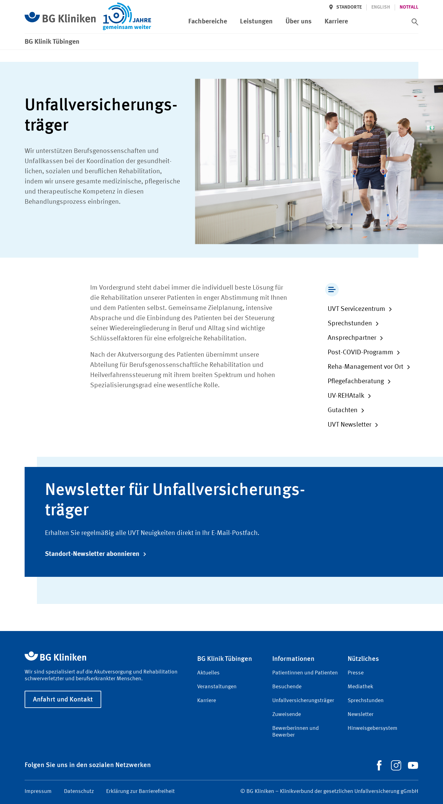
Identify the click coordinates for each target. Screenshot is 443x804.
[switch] (415, 21)
